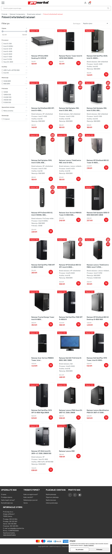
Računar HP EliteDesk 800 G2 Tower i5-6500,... (98, 161)
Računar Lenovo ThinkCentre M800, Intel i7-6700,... (98, 266)
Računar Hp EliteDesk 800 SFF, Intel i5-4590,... (42, 109)
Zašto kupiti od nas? (8, 500)
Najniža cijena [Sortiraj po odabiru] (96, 23)
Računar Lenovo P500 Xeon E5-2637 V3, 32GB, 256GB (70, 411)
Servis (26, 503)
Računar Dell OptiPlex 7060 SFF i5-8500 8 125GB (43, 266)
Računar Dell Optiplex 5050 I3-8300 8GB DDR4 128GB (98, 214)
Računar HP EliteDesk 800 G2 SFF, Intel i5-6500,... (70, 266)
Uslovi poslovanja (52, 503)
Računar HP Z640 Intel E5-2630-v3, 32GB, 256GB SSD (41, 452)
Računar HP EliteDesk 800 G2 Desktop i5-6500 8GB (98, 318)
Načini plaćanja (51, 494)
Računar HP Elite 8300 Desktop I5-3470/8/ (39, 57)
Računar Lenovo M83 (67, 451)
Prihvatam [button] (99, 549)
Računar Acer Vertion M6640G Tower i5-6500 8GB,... (70, 214)
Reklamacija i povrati (31, 500)
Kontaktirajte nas (7, 503)
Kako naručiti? (28, 497)
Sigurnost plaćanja (52, 497)
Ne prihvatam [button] (79, 549)
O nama (3, 494)
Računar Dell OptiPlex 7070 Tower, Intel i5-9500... (97, 359)
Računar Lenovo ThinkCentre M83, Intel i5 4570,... (70, 161)
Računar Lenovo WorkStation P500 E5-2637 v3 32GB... (98, 411)
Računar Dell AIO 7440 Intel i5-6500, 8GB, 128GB (70, 359)
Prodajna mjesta (6, 497)
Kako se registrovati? (31, 494)
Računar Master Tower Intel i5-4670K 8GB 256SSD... (70, 57)
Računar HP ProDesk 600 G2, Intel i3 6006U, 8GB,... (42, 214)
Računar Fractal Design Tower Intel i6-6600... (42, 318)
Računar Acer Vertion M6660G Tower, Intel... (42, 359)
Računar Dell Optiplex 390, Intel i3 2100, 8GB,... (69, 109)
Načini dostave (51, 500)
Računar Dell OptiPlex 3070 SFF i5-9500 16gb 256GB (41, 411)
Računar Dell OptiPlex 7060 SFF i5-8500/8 (70, 318)
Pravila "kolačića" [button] (89, 545)
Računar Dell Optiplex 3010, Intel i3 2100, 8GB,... (41, 161)
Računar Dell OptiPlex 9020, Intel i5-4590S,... (97, 57)
